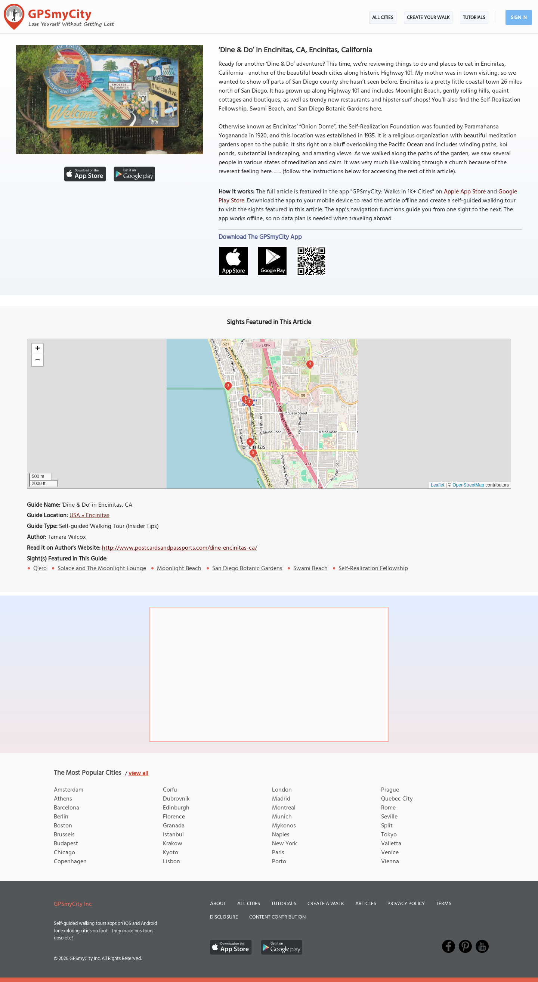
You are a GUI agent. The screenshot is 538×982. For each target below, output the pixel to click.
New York (284, 844)
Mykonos (284, 826)
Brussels (64, 835)
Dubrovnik (176, 799)
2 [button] (249, 402)
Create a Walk (325, 903)
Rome (388, 808)
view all (138, 774)
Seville (389, 817)
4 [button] (310, 363)
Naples (281, 835)
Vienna (390, 862)
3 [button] (228, 385)
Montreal (284, 808)
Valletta (391, 844)
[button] (37, 349)
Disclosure (224, 917)
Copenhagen (70, 862)
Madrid (281, 799)
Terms (443, 903)
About (218, 903)
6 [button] (250, 441)
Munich (282, 817)
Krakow (172, 844)
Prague (390, 790)
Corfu (170, 790)
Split (387, 826)
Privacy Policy (406, 903)
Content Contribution (277, 917)
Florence (174, 817)
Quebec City (397, 799)
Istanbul (173, 835)
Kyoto (170, 853)
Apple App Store (465, 192)
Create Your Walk (428, 18)
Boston (63, 826)
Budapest (66, 844)
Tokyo (389, 835)
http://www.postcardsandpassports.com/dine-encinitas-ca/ (179, 548)
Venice (390, 853)
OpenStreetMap (468, 485)
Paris (278, 853)
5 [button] (253, 452)
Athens (63, 799)
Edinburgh (176, 808)
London (282, 790)
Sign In (519, 18)
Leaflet (437, 485)
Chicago (64, 853)
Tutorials (474, 18)
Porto (279, 862)
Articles (365, 903)
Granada (174, 826)
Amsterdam (68, 790)
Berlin (61, 817)
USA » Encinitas (89, 515)
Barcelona (66, 808)
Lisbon (171, 862)
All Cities (382, 18)
